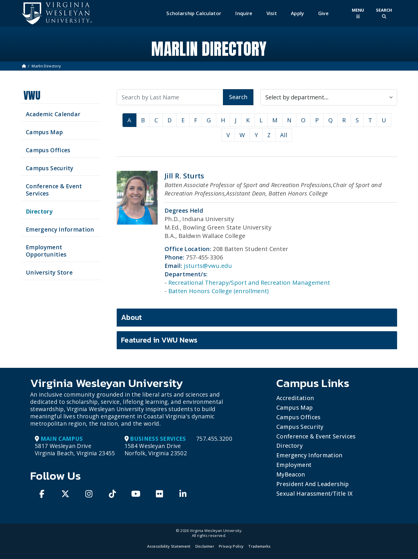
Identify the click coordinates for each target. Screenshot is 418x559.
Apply (297, 13)
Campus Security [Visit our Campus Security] (49, 168)
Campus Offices (298, 417)
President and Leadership (312, 484)
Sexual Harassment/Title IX (314, 493)
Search (238, 97)
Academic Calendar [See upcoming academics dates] (53, 114)
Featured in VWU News (159, 339)
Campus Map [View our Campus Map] (44, 132)
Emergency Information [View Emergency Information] (60, 229)
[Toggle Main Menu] (358, 13)
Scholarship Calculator (193, 13)
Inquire (243, 13)
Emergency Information (309, 455)
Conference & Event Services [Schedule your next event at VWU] (54, 189)
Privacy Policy (231, 546)
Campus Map (294, 407)
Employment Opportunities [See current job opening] (46, 250)
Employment (293, 465)
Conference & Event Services (316, 436)
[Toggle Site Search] (384, 13)
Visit (271, 13)
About (131, 317)
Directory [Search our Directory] (39, 211)
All (283, 135)
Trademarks (259, 546)
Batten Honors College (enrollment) (218, 291)
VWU (32, 95)
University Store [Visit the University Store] (49, 272)
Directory (289, 445)
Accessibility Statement (168, 546)
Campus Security (300, 427)
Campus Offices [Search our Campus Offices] (48, 150)
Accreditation (295, 398)
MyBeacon (290, 474)
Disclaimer (204, 546)
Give (323, 13)
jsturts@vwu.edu (208, 266)
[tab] (257, 318)
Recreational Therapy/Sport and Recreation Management (249, 282)
